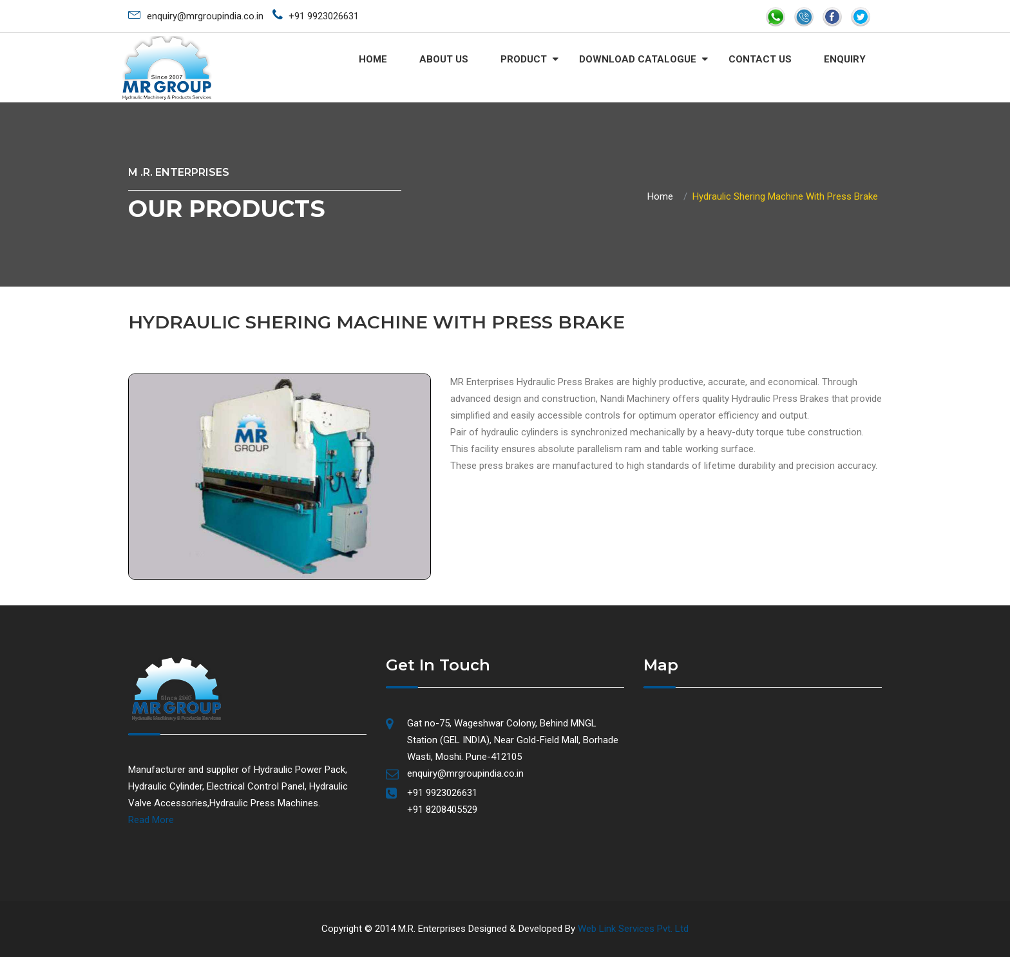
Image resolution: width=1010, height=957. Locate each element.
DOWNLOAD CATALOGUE (637, 59)
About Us (443, 59)
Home (373, 59)
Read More (151, 820)
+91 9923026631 (315, 15)
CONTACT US (760, 59)
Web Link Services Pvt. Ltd (633, 928)
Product (523, 59)
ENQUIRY (845, 59)
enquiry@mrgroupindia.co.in (195, 14)
